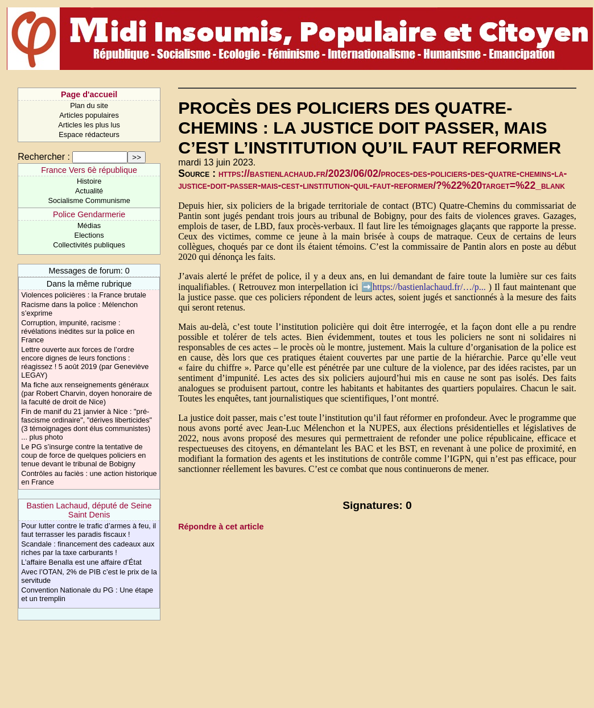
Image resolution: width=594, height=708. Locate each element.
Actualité (89, 191)
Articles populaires (89, 115)
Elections (89, 235)
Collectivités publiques (89, 245)
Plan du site (89, 105)
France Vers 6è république (89, 170)
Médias (89, 225)
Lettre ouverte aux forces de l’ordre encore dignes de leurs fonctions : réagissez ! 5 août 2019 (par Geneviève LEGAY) (84, 362)
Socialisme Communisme (89, 200)
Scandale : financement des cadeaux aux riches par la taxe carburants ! (87, 548)
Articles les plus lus (89, 125)
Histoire (89, 181)
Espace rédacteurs (89, 134)
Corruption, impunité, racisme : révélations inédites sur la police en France (77, 331)
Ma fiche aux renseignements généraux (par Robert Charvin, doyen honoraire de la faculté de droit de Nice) (86, 393)
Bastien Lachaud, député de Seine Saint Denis (89, 510)
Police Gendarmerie (89, 214)
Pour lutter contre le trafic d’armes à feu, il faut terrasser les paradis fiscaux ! (88, 530)
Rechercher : (44, 157)
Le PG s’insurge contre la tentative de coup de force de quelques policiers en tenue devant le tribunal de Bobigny (83, 455)
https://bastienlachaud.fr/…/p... (429, 287)
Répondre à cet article (220, 526)
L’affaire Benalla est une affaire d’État (81, 562)
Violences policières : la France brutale (83, 295)
